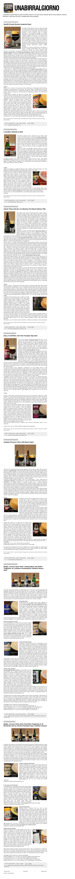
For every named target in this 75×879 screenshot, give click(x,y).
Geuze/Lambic (6, 866)
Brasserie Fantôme (20, 715)
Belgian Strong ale (11, 715)
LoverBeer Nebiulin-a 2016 (13, 132)
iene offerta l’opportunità (25, 52)
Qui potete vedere (31, 349)
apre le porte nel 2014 (40, 230)
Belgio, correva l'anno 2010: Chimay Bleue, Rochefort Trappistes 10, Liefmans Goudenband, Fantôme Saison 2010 (23, 568)
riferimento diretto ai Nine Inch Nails (32, 254)
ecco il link (42, 589)
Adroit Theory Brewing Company (13, 328)
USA (25, 328)
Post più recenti (7, 871)
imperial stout (21, 328)
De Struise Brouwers (40, 865)
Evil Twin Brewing (22, 435)
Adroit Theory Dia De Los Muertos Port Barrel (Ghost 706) (24, 209)
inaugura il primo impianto (36, 68)
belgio (16, 715)
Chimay (32, 715)
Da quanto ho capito (8, 158)
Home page (25, 871)
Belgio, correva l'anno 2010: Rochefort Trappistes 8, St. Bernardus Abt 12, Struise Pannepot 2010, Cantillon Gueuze (25, 725)
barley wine (10, 435)
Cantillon (25, 865)
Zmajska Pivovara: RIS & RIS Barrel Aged (19, 442)
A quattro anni (26, 802)
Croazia (9, 559)
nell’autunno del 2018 (33, 339)
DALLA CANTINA (15, 435)
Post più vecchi (44, 871)
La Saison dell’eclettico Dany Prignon (11, 670)
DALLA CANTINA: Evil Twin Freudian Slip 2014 (20, 336)
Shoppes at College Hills (9, 52)
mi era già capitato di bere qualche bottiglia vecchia (33, 603)
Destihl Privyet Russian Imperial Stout (17, 24)
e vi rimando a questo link (40, 137)
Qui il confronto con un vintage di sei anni (27, 824)
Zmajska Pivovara (19, 559)
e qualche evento (12, 470)
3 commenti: (21, 863)
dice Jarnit (25, 372)
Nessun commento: (22, 123)
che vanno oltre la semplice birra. (25, 237)
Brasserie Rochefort (27, 715)
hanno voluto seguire (33, 362)
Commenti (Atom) (10, 873)
